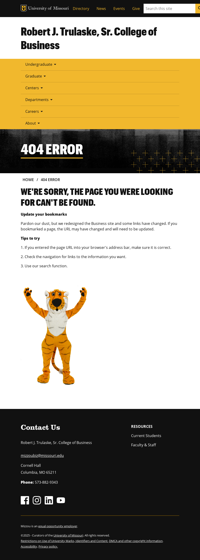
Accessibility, (29, 546)
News (101, 8)
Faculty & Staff (143, 444)
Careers (34, 111)
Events (119, 8)
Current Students (146, 435)
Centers (34, 88)
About (33, 123)
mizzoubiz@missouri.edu (42, 455)
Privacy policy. (48, 546)
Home (28, 179)
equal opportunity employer (57, 526)
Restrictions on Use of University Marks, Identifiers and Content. (64, 541)
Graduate (36, 76)
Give (136, 8)
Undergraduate (41, 64)
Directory (81, 8)
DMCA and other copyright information (136, 541)
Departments (39, 99)
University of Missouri (68, 535)
